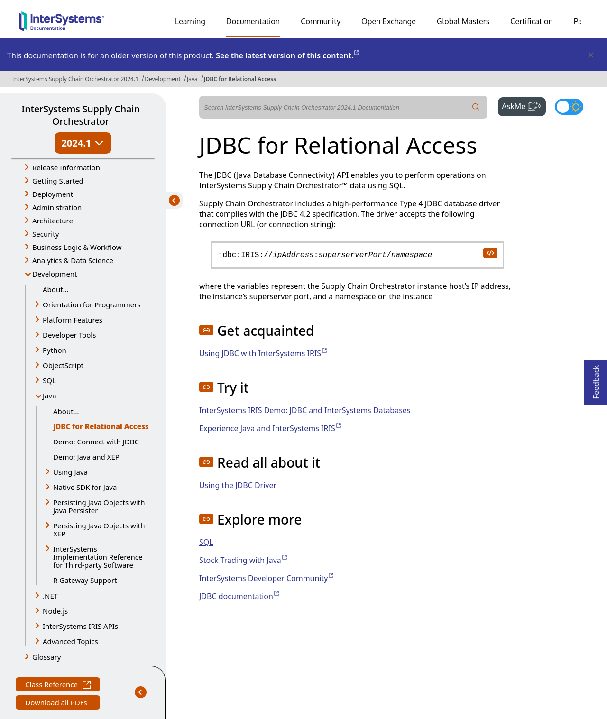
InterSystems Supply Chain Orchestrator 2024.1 (75, 79)
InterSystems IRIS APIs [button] (80, 626)
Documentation (253, 21)
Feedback (596, 379)
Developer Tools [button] (69, 335)
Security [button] (45, 234)
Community (320, 21)
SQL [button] (49, 380)
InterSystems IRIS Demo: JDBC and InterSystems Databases (305, 410)
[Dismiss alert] (590, 55)
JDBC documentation (239, 596)
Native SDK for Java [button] (85, 487)
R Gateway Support (85, 580)
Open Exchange (388, 21)
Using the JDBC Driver (237, 485)
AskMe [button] (524, 105)
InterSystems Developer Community (267, 578)
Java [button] (49, 395)
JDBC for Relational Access (240, 79)
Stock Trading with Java (243, 560)
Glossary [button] (46, 657)
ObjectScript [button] (63, 365)
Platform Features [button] (72, 319)
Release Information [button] (66, 167)
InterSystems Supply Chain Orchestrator (80, 115)
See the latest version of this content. (288, 55)
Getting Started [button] (57, 180)
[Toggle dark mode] (569, 107)
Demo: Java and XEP (86, 456)
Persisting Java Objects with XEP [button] (99, 529)
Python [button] (54, 350)
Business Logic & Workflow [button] (77, 247)
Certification (531, 21)
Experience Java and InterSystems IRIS (270, 428)
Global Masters (463, 21)
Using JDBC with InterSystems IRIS (263, 353)
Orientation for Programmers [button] (92, 304)
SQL (206, 542)
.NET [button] (50, 595)
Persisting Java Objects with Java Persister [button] (99, 506)
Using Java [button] (70, 472)
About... (56, 289)
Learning (190, 21)
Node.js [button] (55, 611)
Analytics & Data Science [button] (72, 260)
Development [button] (54, 273)
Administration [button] (57, 207)
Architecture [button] (52, 220)
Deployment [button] (52, 194)
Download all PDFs (57, 704)
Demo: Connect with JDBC (96, 441)
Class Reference (58, 685)
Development (163, 79)
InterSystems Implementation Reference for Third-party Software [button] (97, 557)
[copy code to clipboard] (490, 252)
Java (192, 79)
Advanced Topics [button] (70, 641)
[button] (206, 330)
